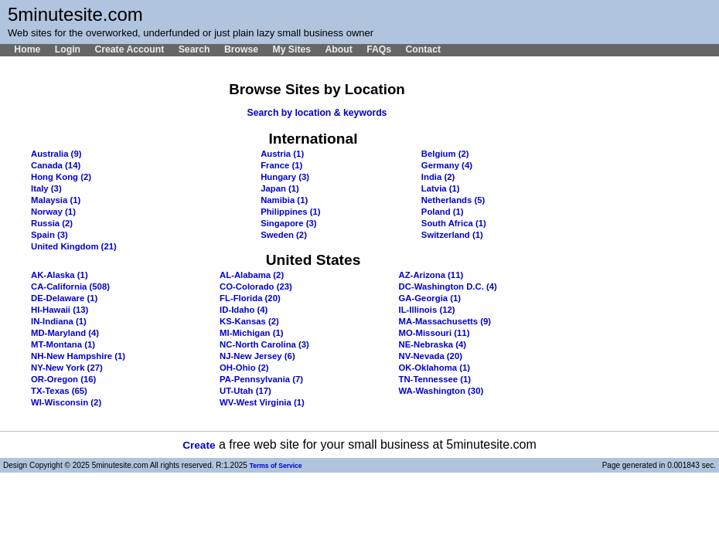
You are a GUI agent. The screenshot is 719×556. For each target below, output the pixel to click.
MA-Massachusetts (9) (445, 321)
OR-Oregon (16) (63, 379)
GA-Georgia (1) (430, 298)
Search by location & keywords (317, 112)
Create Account (129, 49)
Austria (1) (282, 153)
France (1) (281, 165)
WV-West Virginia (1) (262, 402)
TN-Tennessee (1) (435, 379)
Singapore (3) (288, 223)
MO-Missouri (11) (434, 332)
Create (198, 445)
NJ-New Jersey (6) (257, 356)
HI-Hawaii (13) (59, 309)
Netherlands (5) (453, 200)
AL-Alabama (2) (252, 275)
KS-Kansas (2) (249, 321)
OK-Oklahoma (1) (435, 367)
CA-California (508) (70, 286)
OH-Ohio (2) (244, 367)
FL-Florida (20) (250, 298)
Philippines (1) (290, 211)
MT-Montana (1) (63, 344)
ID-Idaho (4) (243, 309)
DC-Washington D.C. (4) (448, 286)
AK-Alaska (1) (59, 275)
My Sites (291, 49)
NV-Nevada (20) (430, 356)
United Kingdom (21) (74, 246)
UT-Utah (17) (245, 390)
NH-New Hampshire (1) (78, 356)
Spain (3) (49, 234)
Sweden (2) (284, 234)
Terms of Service (276, 466)
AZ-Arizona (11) (431, 275)
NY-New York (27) (67, 367)
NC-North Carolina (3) (264, 344)
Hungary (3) (285, 176)
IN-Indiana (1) (59, 321)
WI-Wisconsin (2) (66, 402)
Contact (423, 49)
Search (194, 49)
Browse (241, 49)
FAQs (378, 49)
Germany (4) (446, 165)
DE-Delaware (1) (64, 298)
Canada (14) (55, 165)
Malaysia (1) (55, 200)
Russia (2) (52, 223)
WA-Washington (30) (441, 390)
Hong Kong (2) (61, 176)
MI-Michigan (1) (251, 332)
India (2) (438, 176)
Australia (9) (56, 153)
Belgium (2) (445, 153)
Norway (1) (53, 211)
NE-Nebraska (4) (433, 344)
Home (27, 49)
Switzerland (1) (452, 234)
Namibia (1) (284, 200)
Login (67, 49)
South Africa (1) (453, 223)
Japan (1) (280, 188)
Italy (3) (46, 188)
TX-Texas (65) (59, 390)
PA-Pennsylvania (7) (261, 379)
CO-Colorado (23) (256, 286)
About (338, 49)
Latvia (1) (440, 188)
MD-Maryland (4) (65, 332)
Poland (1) (442, 211)
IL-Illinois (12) (427, 309)
